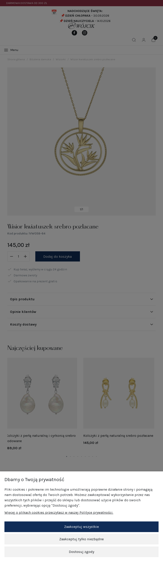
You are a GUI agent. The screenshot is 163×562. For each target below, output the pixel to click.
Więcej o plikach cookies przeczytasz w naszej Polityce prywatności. (58, 513)
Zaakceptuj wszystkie (81, 527)
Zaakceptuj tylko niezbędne (81, 540)
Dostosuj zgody (81, 552)
